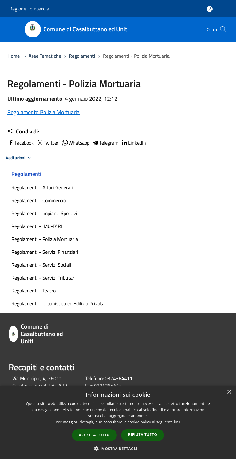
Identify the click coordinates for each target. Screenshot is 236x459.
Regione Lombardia (29, 8)
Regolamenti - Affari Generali (42, 187)
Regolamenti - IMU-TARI (36, 226)
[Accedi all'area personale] (209, 9)
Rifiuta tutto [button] (142, 434)
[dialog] (118, 422)
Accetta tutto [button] (94, 435)
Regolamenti (82, 56)
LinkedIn (133, 142)
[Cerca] (223, 29)
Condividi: (23, 131)
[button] (118, 449)
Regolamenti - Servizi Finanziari (44, 252)
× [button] (229, 392)
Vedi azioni (19, 158)
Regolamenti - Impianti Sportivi (44, 213)
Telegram (105, 142)
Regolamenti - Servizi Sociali (41, 264)
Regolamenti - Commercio (38, 200)
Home (13, 56)
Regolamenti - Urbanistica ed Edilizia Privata (57, 303)
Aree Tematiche (45, 56)
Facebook (20, 142)
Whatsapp (75, 142)
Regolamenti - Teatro (33, 290)
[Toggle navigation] (12, 29)
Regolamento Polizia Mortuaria (43, 112)
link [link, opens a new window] (177, 422)
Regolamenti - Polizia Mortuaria (44, 239)
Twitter (47, 142)
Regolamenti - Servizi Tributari (43, 277)
